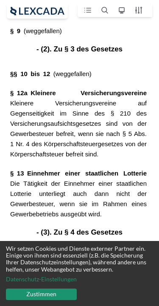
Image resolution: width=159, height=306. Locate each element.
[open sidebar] (37, 11)
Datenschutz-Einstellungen (41, 279)
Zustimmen (41, 294)
